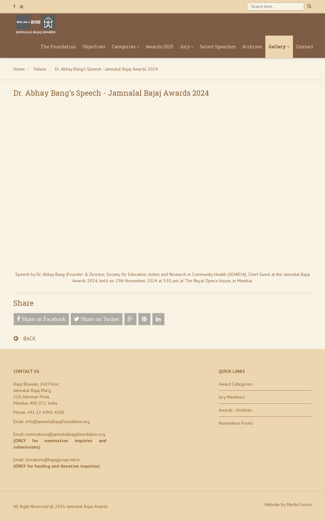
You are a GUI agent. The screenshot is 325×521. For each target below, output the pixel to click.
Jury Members (232, 397)
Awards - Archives (235, 410)
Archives (252, 47)
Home (19, 69)
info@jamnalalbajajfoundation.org (57, 421)
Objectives (94, 47)
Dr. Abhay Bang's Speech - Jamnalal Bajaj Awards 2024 (106, 69)
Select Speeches (218, 47)
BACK (25, 338)
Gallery (279, 47)
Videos (39, 69)
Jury (187, 47)
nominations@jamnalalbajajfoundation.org (65, 434)
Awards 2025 (159, 47)
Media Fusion (299, 504)
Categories (125, 47)
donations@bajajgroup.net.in (52, 460)
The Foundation (58, 47)
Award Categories (236, 384)
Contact (304, 47)
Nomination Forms (236, 423)
